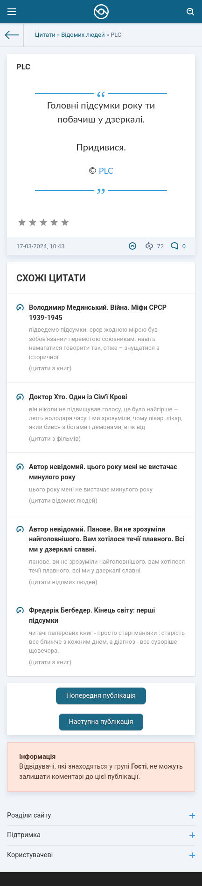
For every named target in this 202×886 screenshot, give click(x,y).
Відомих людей (82, 34)
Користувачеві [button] (101, 855)
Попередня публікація (101, 696)
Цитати (45, 34)
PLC (106, 170)
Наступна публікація (101, 722)
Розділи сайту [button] (101, 815)
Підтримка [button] (101, 835)
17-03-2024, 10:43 (40, 246)
